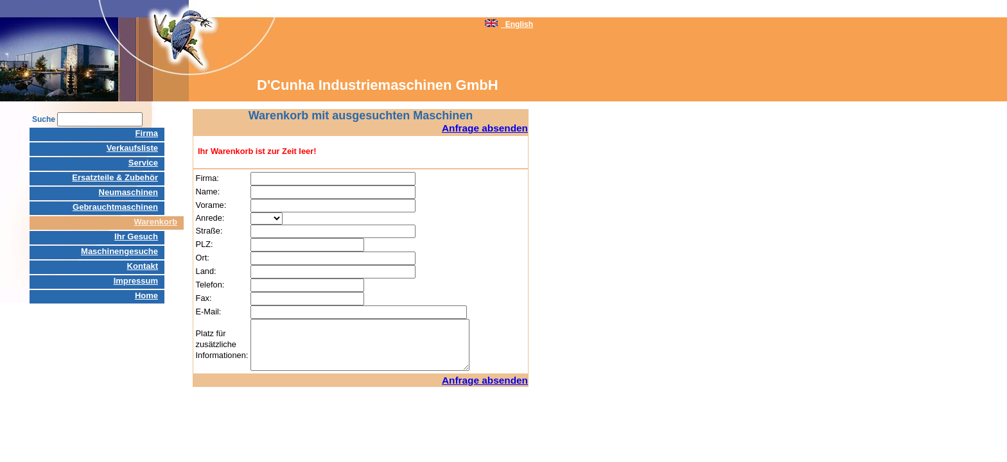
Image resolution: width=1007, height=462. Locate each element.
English (509, 24)
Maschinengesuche (119, 251)
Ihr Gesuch (136, 236)
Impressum (136, 281)
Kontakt (142, 266)
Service (143, 162)
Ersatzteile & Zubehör (115, 177)
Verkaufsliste (132, 148)
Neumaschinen (128, 192)
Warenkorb (155, 222)
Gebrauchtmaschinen (115, 207)
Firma (147, 133)
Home (146, 295)
